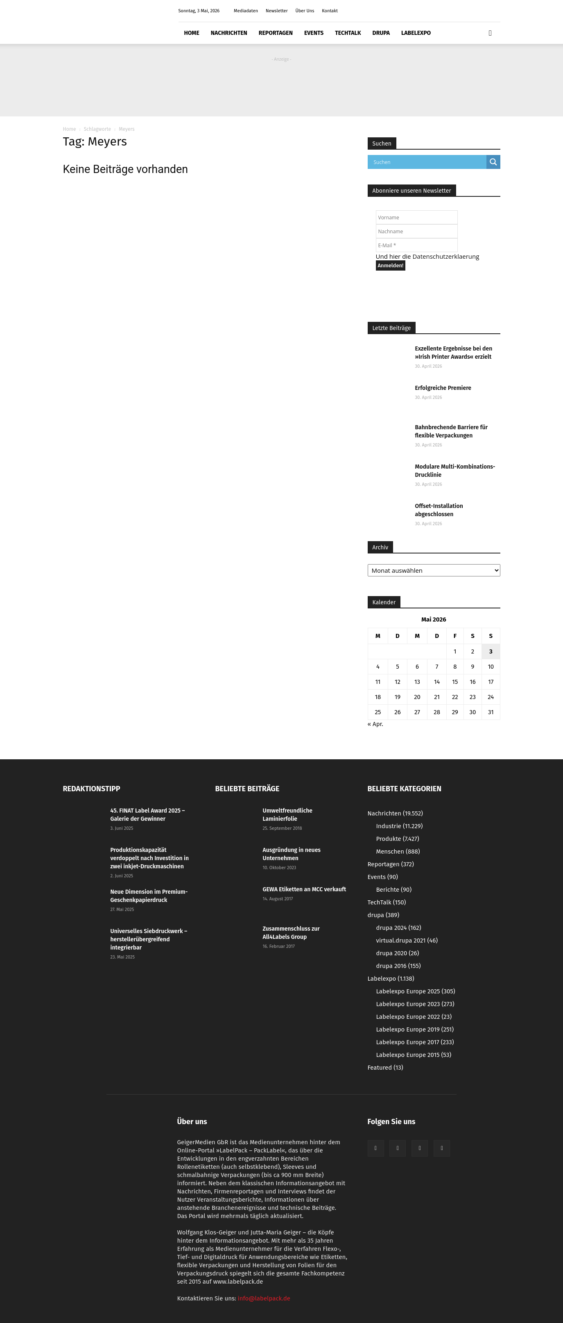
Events (313, 33)
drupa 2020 (397, 953)
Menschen (398, 851)
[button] (490, 33)
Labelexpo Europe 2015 (414, 1055)
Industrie (399, 826)
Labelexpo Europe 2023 (415, 1004)
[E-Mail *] (417, 245)
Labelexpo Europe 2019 (415, 1029)
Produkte (397, 839)
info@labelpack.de (264, 1298)
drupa (381, 33)
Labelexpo (416, 33)
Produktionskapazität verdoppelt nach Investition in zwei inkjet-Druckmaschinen (150, 858)
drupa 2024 (398, 927)
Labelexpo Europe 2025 (415, 991)
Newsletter (277, 11)
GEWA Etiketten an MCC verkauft (304, 889)
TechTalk (348, 33)
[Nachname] (417, 231)
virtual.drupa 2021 (407, 940)
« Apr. (375, 724)
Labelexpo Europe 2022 (414, 1016)
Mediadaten (246, 11)
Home (191, 33)
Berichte (394, 889)
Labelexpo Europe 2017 (415, 1042)
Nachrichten (229, 33)
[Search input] (429, 162)
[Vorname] (417, 217)
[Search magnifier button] (493, 162)
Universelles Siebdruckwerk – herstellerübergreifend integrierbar (149, 939)
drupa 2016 (398, 966)
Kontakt (330, 11)
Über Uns (305, 11)
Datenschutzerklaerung (445, 256)
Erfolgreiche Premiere (443, 388)
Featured (385, 1067)
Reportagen (276, 33)
